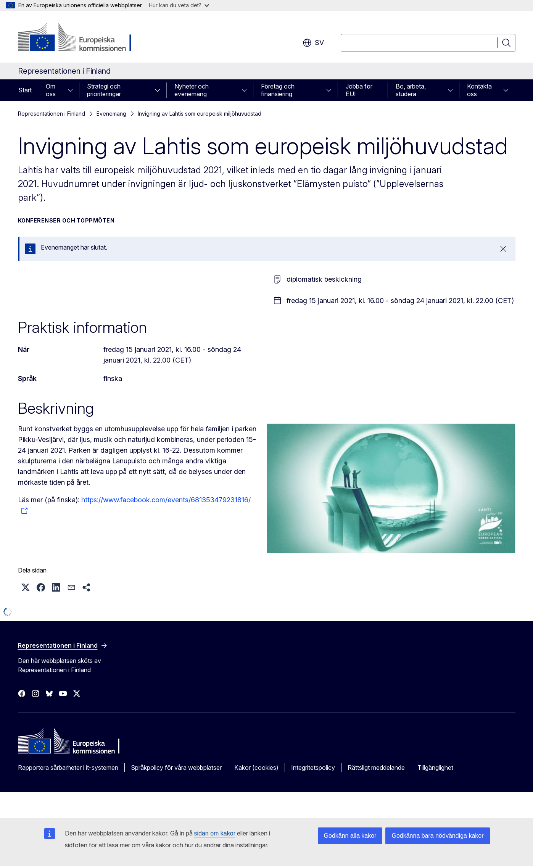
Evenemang (111, 113)
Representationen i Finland (51, 113)
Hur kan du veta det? (179, 5)
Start (25, 90)
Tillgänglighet (435, 767)
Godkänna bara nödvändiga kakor (437, 835)
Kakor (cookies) (256, 767)
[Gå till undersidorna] (72, 90)
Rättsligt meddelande (376, 767)
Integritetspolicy (313, 767)
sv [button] (313, 42)
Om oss (51, 90)
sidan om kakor (215, 833)
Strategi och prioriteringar (104, 90)
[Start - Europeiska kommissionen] (79, 38)
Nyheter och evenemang (191, 90)
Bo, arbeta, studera (411, 90)
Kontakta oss (479, 90)
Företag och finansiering (278, 90)
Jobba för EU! (359, 90)
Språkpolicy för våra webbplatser (176, 767)
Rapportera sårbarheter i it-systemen (68, 767)
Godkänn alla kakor (350, 835)
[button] (25, 587)
